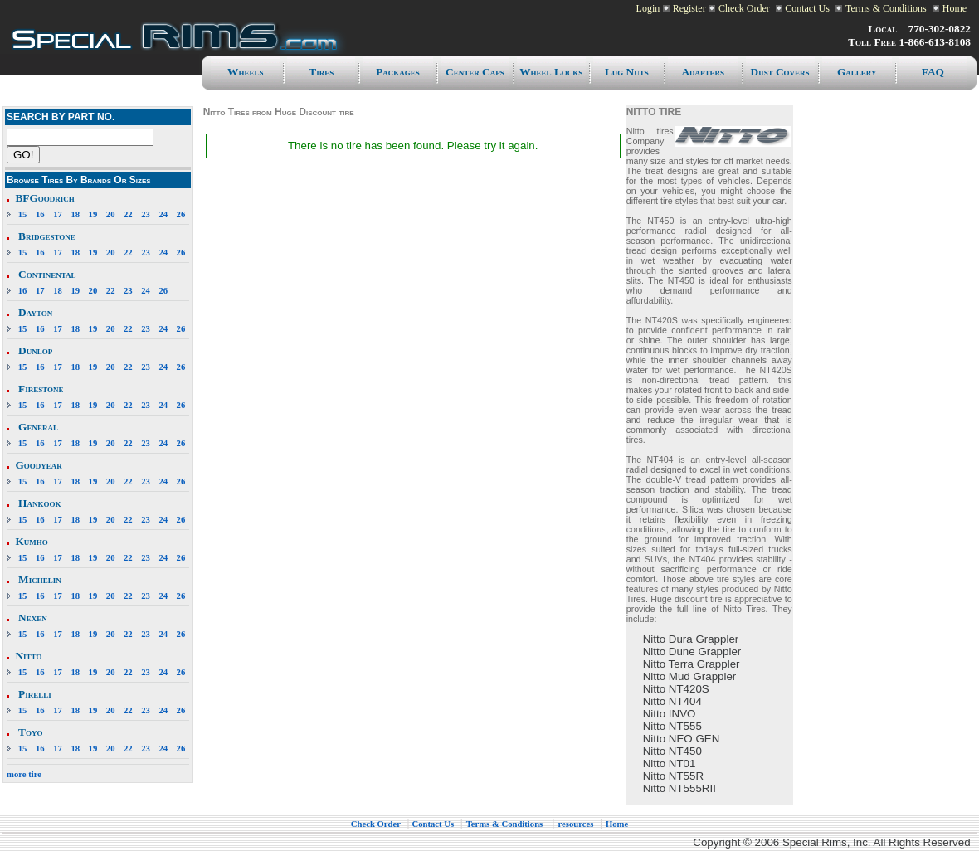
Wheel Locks (550, 72)
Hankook (39, 503)
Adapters (702, 72)
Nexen (32, 617)
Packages (398, 72)
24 (163, 214)
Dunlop (35, 350)
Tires (321, 72)
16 (40, 214)
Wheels (245, 72)
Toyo (30, 732)
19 (93, 214)
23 (145, 214)
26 (181, 214)
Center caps (475, 72)
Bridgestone (46, 236)
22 (128, 214)
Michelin (39, 579)
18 (75, 214)
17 (57, 214)
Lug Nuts (627, 72)
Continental (46, 274)
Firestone (41, 388)
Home (954, 8)
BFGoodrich (44, 198)
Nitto (28, 655)
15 (22, 214)
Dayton (35, 312)
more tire (24, 774)
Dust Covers (780, 72)
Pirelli (34, 694)
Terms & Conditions (886, 8)
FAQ (933, 72)
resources (576, 824)
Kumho (31, 541)
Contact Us (806, 8)
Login (648, 8)
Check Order (744, 8)
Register (689, 8)
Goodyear (38, 465)
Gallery (857, 72)
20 (110, 214)
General (38, 427)
